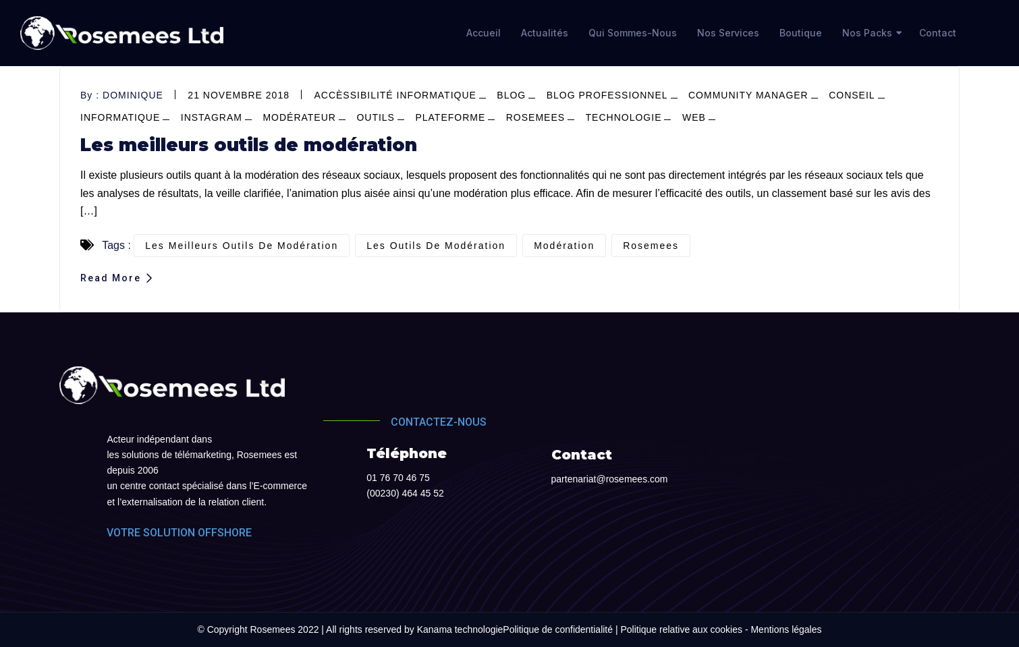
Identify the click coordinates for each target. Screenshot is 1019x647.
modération (564, 245)
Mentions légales (785, 629)
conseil (852, 95)
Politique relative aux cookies (681, 629)
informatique (120, 117)
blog (511, 95)
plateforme (450, 117)
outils (375, 117)
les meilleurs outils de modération (241, 245)
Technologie (624, 117)
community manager (748, 95)
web (694, 117)
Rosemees (535, 117)
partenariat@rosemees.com (609, 479)
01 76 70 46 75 (397, 477)
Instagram (211, 117)
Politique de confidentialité (558, 629)
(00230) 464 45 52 (404, 493)
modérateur (299, 117)
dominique (133, 95)
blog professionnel (607, 95)
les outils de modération (435, 245)
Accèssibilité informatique (395, 95)
